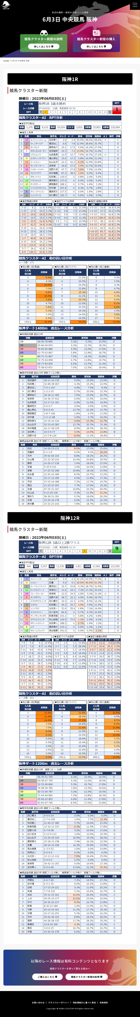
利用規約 (104, 1002)
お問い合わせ (38, 1002)
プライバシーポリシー (58, 1002)
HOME (6, 60)
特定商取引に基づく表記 (84, 1002)
